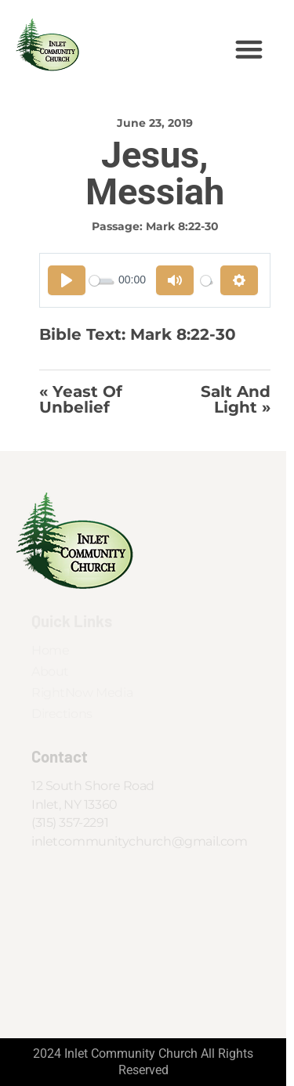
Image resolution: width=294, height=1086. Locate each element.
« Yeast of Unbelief (80, 400)
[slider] (100, 280)
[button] (249, 49)
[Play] (66, 280)
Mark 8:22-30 (182, 226)
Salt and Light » (235, 400)
